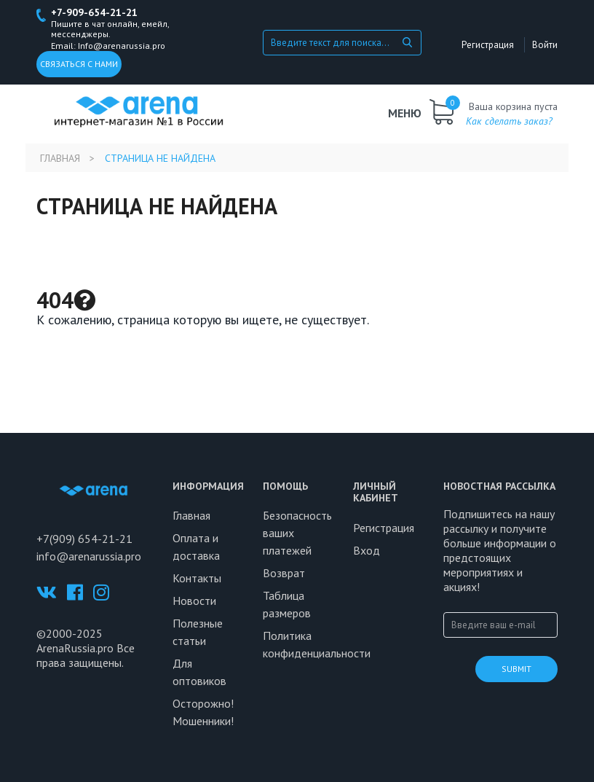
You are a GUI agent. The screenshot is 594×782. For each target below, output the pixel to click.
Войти (545, 45)
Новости (194, 600)
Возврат (284, 573)
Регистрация (488, 45)
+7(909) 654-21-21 (84, 538)
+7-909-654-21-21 (94, 12)
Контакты (197, 578)
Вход (366, 550)
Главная (60, 158)
